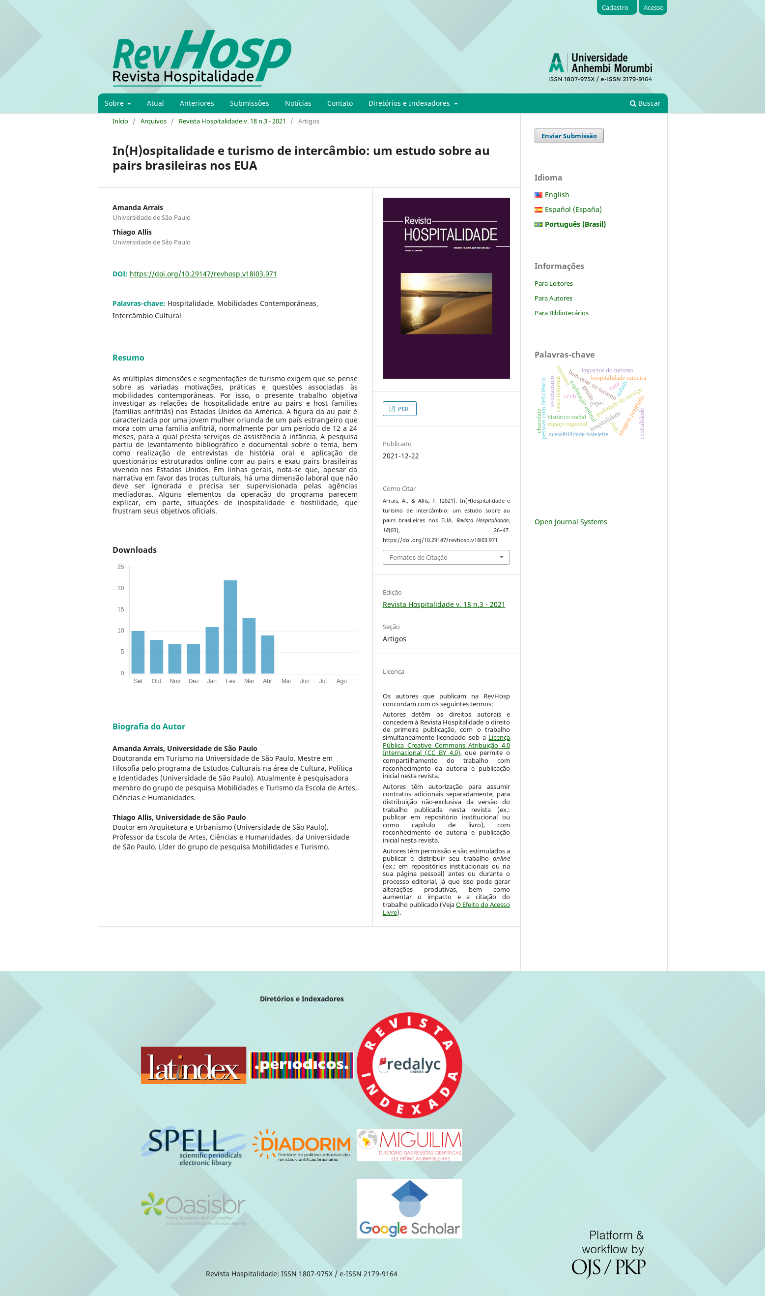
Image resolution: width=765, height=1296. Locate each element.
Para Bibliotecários (562, 312)
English (557, 194)
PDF (403, 408)
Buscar (645, 103)
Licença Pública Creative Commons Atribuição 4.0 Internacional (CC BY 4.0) (446, 745)
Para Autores (553, 298)
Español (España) (573, 209)
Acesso (654, 7)
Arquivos (154, 121)
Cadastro (615, 7)
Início (120, 121)
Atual (155, 103)
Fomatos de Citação (419, 557)
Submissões (249, 103)
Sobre (115, 103)
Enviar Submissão (569, 135)
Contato (340, 103)
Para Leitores (554, 283)
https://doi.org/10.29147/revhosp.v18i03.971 (203, 273)
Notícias (298, 103)
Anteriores (197, 103)
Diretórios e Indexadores (410, 103)
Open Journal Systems (571, 521)
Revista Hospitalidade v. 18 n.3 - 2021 (232, 121)
